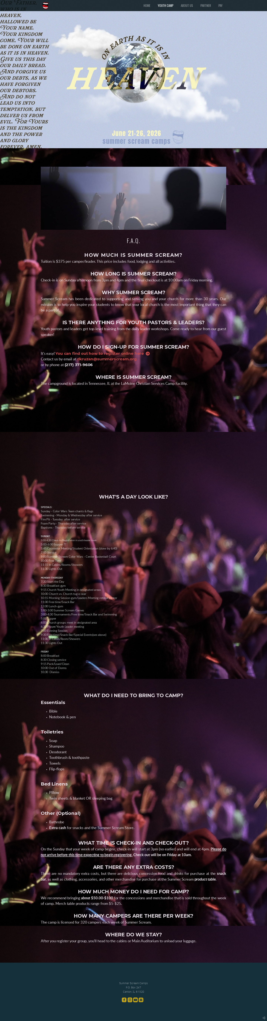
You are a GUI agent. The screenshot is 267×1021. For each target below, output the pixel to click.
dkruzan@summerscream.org (107, 359)
